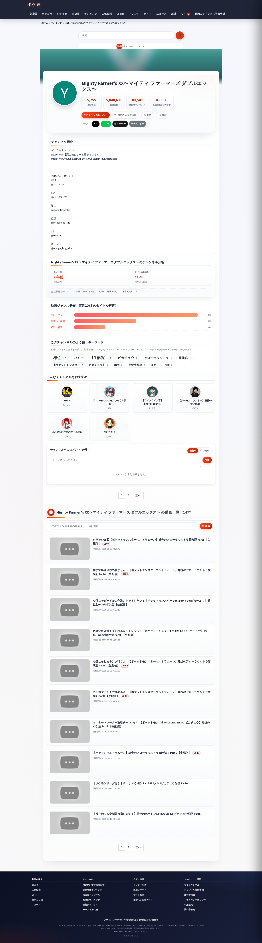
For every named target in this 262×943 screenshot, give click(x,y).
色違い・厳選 (58, 320)
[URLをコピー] (137, 123)
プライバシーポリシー (195, 900)
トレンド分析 (139, 885)
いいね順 (204, 451)
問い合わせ (189, 909)
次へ (138, 495)
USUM (106, 544)
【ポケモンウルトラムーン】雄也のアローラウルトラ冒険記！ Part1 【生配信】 (142, 753)
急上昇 (33, 13)
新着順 (193, 451)
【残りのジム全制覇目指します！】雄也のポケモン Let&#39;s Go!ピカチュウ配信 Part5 (147, 814)
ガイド (148, 13)
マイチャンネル (191, 885)
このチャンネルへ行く (96, 114)
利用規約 (188, 905)
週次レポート (139, 890)
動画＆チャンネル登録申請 (210, 13)
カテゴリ (47, 13)
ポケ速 (34, 4)
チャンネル (129, 46)
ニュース (161, 13)
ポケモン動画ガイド (143, 900)
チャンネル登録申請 (194, 890)
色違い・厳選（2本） (108, 291)
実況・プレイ (58, 314)
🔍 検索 (206, 526)
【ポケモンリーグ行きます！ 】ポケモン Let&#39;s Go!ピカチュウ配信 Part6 (140, 783)
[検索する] (180, 35)
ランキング (90, 13)
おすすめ (62, 13)
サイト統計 (138, 895)
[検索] (126, 35)
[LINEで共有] (106, 123)
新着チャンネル (90, 905)
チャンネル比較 (90, 909)
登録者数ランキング (92, 890)
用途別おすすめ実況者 (93, 885)
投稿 (206, 460)
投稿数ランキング (91, 900)
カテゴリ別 (37, 900)
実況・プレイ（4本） (85, 291)
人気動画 (107, 13)
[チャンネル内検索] (124, 526)
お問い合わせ (151, 920)
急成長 (76, 13)
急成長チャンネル (91, 895)
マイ (185, 14)
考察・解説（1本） (130, 291)
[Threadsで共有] (120, 123)
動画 (113, 46)
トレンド (134, 13)
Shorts (120, 13)
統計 (173, 13)
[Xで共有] (95, 123)
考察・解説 (57, 326)
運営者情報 (189, 895)
